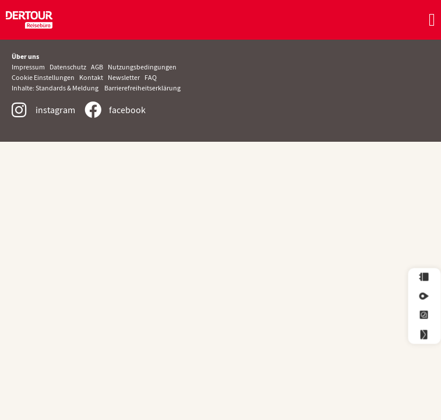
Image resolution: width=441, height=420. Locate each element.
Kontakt (91, 77)
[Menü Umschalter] (432, 20)
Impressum (31, 66)
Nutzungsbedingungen (142, 66)
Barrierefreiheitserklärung (142, 87)
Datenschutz (70, 66)
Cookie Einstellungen (44, 77)
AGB (99, 66)
